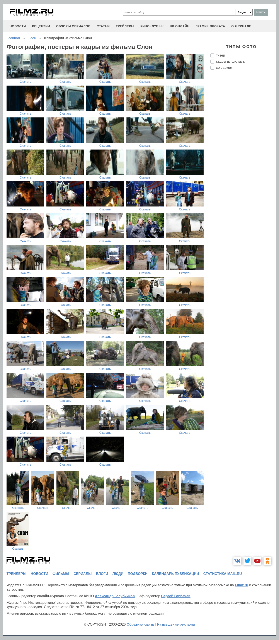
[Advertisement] (243, 146)
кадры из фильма (230, 61)
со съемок (224, 67)
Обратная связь (140, 624)
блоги (102, 574)
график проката (210, 26)
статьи (103, 26)
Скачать (25, 81)
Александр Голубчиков (115, 596)
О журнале (241, 26)
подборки (138, 574)
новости (18, 26)
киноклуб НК (152, 26)
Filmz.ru (241, 585)
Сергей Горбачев (175, 596)
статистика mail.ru (222, 574)
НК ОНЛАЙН (179, 26)
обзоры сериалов (73, 26)
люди (117, 574)
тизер (220, 55)
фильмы (61, 574)
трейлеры (125, 26)
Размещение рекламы (176, 624)
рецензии (41, 26)
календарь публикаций (175, 574)
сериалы (82, 574)
